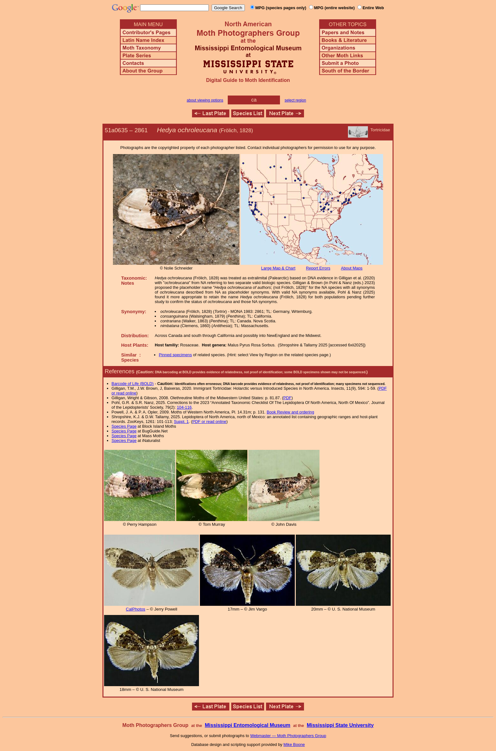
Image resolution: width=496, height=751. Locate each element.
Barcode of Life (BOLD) (133, 383)
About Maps (352, 268)
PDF (287, 397)
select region (295, 100)
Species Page (124, 426)
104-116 (184, 407)
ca (254, 99)
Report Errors (318, 268)
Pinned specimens (175, 354)
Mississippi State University (340, 725)
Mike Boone (294, 744)
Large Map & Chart (278, 268)
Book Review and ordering (290, 412)
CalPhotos (136, 609)
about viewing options (205, 100)
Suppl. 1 (181, 421)
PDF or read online (209, 421)
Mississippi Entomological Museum (247, 725)
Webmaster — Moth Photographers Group (288, 735)
